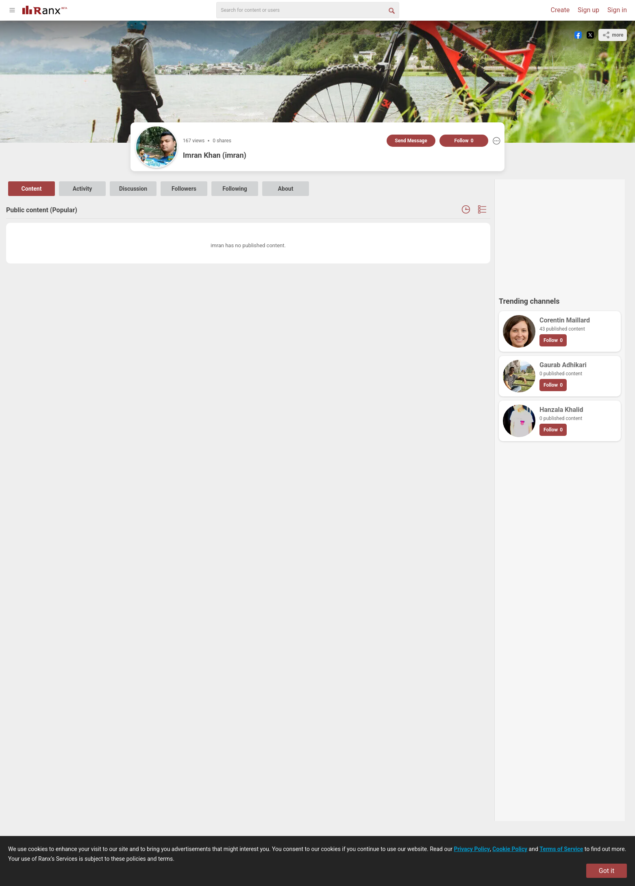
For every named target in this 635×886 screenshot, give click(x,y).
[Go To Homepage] (44, 9)
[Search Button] (391, 10)
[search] (307, 10)
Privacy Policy (472, 849)
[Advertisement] (560, 234)
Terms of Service (561, 849)
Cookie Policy (509, 849)
